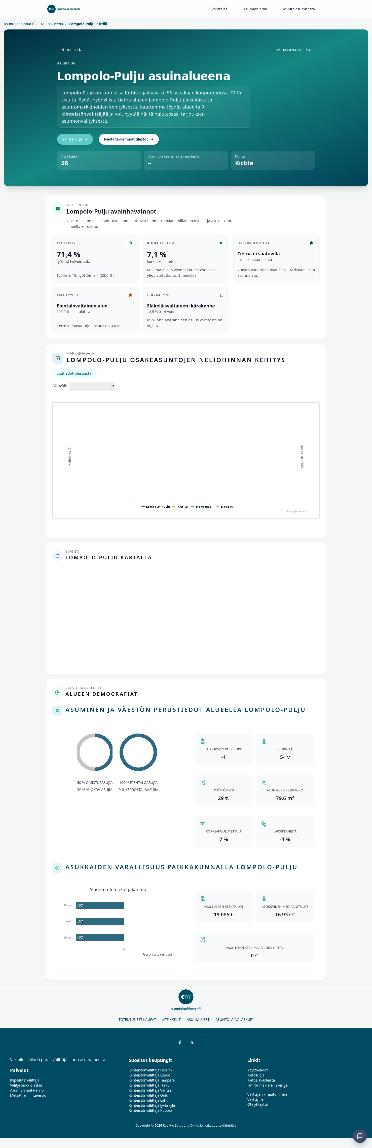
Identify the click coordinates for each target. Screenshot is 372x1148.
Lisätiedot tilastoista (73, 373)
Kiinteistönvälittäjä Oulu (148, 1095)
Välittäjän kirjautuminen (267, 1094)
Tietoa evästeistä (261, 1080)
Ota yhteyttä (257, 1104)
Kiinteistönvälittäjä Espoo (149, 1075)
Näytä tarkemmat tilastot (129, 139)
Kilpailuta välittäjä (24, 1080)
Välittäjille (255, 1099)
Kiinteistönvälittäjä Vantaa (150, 1090)
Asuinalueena (51, 23)
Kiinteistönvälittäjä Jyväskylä (152, 1105)
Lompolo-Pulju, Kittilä (87, 23)
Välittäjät (222, 9)
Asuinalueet (198, 1019)
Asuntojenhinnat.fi (19, 23)
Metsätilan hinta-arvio (28, 1095)
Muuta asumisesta (302, 9)
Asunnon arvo (258, 9)
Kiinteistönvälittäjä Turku (149, 1085)
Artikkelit (171, 1019)
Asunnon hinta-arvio (27, 1090)
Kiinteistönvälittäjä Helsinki (151, 1070)
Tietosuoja (256, 1075)
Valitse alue (75, 139)
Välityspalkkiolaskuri (27, 1085)
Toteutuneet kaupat (137, 1019)
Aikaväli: (59, 385)
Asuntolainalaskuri (234, 1019)
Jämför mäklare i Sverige (267, 1085)
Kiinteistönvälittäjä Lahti (148, 1100)
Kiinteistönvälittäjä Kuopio (150, 1110)
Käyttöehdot (257, 1070)
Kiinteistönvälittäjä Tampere (152, 1080)
